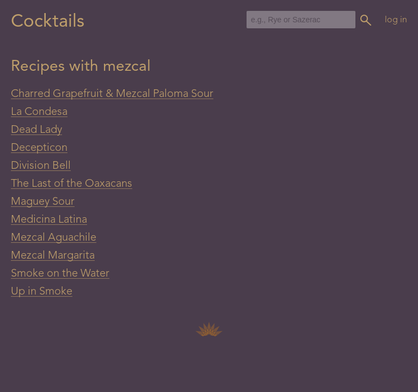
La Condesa (39, 112)
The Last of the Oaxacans (71, 184)
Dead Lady (36, 130)
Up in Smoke (41, 291)
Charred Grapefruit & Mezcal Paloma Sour (112, 94)
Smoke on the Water (60, 273)
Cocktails (47, 22)
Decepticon (39, 148)
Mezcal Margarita (53, 255)
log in (396, 20)
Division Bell (41, 166)
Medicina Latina (49, 220)
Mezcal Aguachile (53, 237)
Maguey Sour (43, 202)
